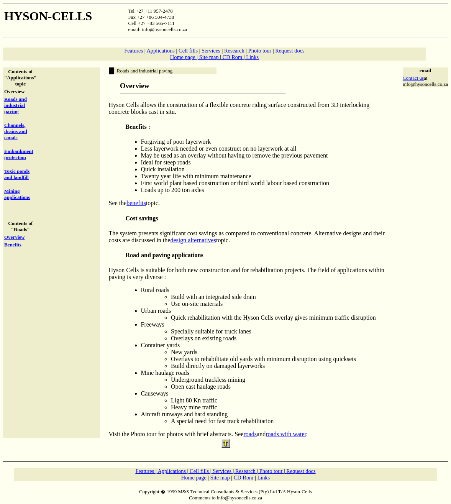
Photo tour (260, 51)
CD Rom (232, 57)
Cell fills (188, 51)
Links (252, 57)
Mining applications (17, 194)
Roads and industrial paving (15, 105)
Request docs (289, 51)
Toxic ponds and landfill (17, 174)
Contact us (413, 78)
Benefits (12, 245)
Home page (183, 57)
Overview (14, 237)
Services (211, 51)
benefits (136, 203)
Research (234, 51)
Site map (209, 57)
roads (250, 434)
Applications (161, 51)
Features (134, 51)
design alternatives (193, 240)
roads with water (286, 434)
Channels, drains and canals (15, 131)
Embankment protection (18, 154)
